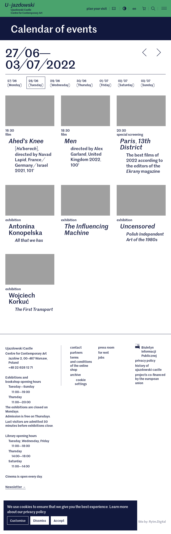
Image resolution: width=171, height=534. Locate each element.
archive (75, 375)
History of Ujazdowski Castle (148, 368)
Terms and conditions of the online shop (81, 363)
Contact (76, 347)
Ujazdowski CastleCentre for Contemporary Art (26, 11)
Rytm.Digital (157, 522)
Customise (18, 520)
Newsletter (15, 487)
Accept (59, 520)
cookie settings (81, 382)
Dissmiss (39, 520)
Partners (76, 353)
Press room (106, 347)
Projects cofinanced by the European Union (150, 379)
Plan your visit (96, 8)
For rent (103, 353)
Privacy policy (145, 361)
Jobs (101, 357)
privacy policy (34, 511)
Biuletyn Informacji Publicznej (146, 351)
